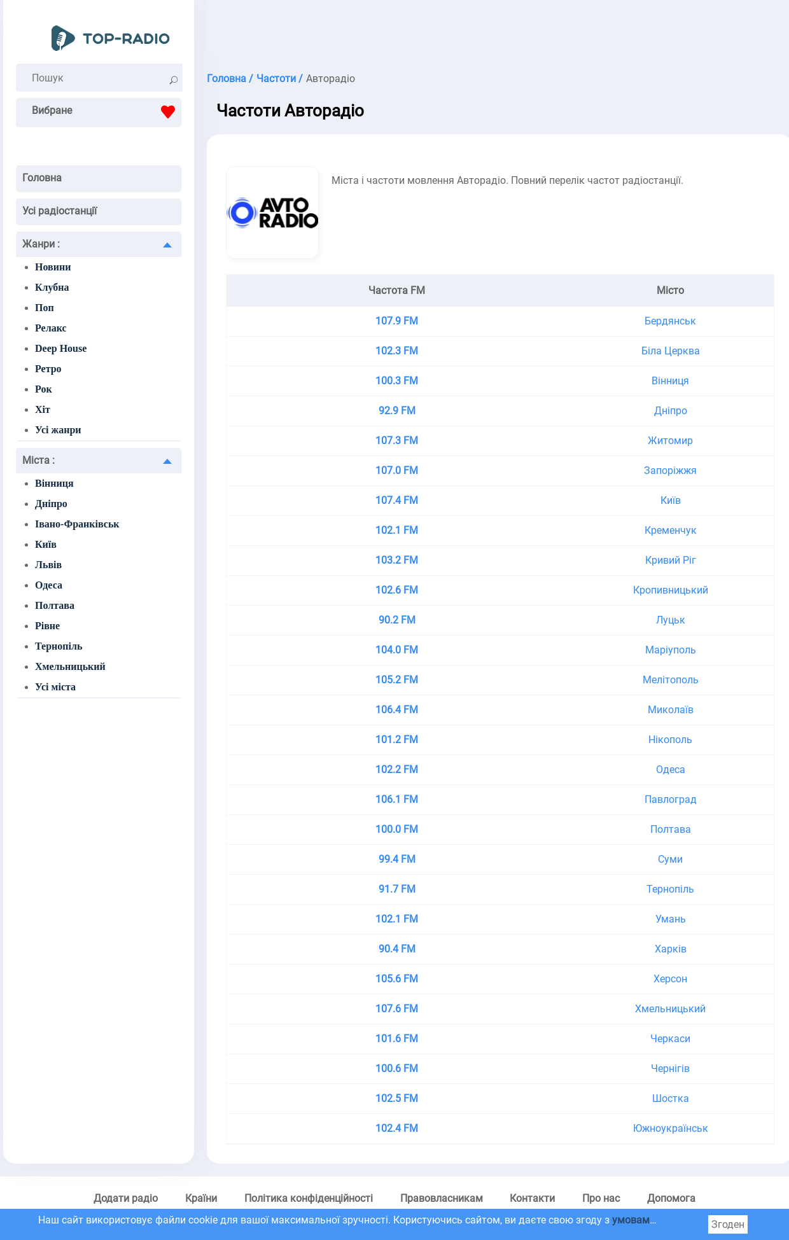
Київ (46, 544)
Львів (48, 564)
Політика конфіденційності (308, 1198)
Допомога (671, 1198)
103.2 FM (396, 560)
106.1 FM (396, 799)
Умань (670, 919)
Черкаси (670, 1039)
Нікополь (670, 740)
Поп (44, 307)
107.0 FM (396, 470)
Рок (43, 389)
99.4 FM (397, 859)
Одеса (48, 585)
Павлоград (671, 799)
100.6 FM (396, 1068)
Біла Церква (670, 351)
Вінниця (54, 483)
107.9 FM (396, 321)
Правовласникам (441, 1198)
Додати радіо (126, 1198)
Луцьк (670, 620)
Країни (201, 1198)
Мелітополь (671, 680)
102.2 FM (396, 769)
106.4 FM (396, 710)
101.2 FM (396, 740)
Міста (38, 460)
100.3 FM (396, 381)
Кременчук (671, 530)
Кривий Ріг (670, 560)
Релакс (51, 328)
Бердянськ (670, 321)
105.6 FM (396, 979)
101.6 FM (396, 1039)
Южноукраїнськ (670, 1128)
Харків (671, 949)
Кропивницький (670, 590)
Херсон (670, 979)
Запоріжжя (670, 470)
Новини (53, 266)
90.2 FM (397, 620)
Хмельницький (70, 666)
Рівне (47, 625)
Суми (670, 859)
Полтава (54, 605)
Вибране (106, 112)
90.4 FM (397, 949)
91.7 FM (397, 889)
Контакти (532, 1198)
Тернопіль (58, 646)
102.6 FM (396, 590)
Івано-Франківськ (77, 524)
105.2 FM (396, 680)
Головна (42, 178)
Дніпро (51, 503)
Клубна (52, 287)
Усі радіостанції (59, 211)
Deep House (61, 348)
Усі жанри (58, 429)
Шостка (670, 1098)
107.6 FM (396, 1009)
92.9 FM (397, 411)
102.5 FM (396, 1098)
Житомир (670, 441)
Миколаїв (671, 710)
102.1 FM (396, 530)
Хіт (42, 409)
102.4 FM (396, 1128)
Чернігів (670, 1068)
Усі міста (55, 686)
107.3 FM (396, 441)
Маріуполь (670, 650)
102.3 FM (396, 351)
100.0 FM (396, 829)
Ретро (48, 368)
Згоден (727, 1224)
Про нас (601, 1198)
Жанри (41, 244)
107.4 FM (396, 500)
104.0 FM (396, 650)
